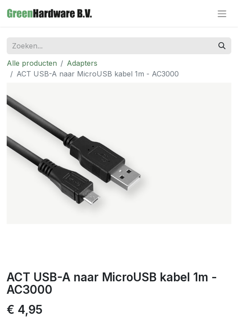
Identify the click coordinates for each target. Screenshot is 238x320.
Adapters (82, 63)
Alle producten (32, 63)
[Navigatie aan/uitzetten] (222, 13)
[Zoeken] (222, 45)
